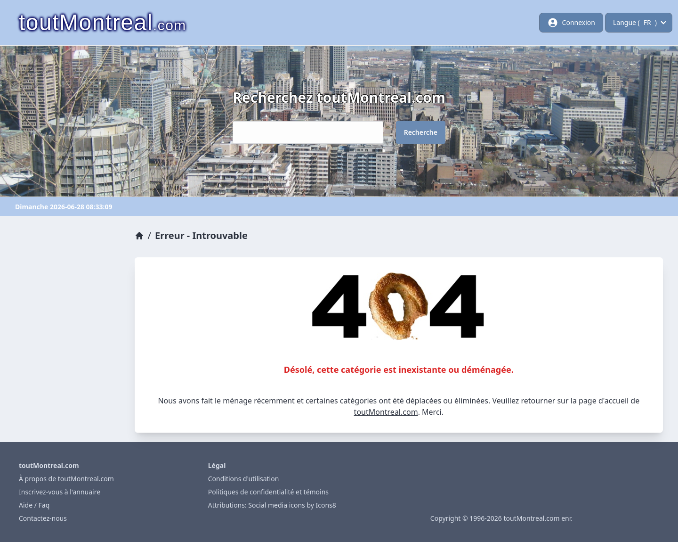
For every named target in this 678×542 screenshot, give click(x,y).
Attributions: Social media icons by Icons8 (272, 505)
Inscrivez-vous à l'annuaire (59, 491)
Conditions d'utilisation (243, 478)
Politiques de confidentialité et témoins (268, 491)
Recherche (420, 132)
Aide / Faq (34, 505)
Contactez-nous (43, 518)
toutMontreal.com (386, 412)
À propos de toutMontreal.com (66, 478)
